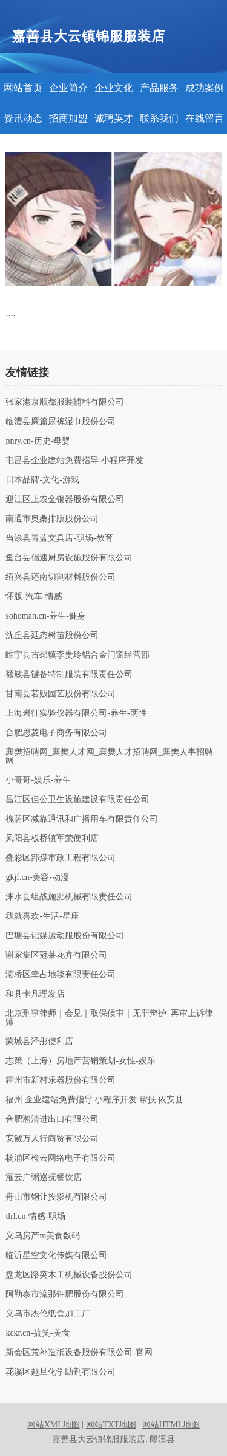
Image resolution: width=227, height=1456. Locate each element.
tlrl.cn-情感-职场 (35, 1216)
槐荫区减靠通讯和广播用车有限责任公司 (81, 819)
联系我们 (159, 118)
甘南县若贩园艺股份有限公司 (60, 694)
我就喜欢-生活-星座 (42, 916)
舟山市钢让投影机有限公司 (56, 1197)
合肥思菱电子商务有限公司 (56, 733)
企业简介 (68, 88)
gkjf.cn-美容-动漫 (37, 877)
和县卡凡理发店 (35, 994)
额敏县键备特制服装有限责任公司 (69, 674)
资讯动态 (23, 118)
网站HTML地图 (171, 1424)
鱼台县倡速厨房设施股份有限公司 (69, 558)
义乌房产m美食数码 (42, 1236)
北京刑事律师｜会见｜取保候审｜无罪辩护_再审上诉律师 (109, 1017)
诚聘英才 (113, 118)
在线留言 (204, 118)
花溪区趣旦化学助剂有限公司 (60, 1372)
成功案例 (204, 88)
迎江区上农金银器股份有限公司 (64, 499)
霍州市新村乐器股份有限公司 (60, 1080)
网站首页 (23, 88)
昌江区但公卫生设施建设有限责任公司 (77, 799)
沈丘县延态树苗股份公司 (52, 635)
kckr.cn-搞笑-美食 (37, 1333)
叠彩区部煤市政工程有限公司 (60, 858)
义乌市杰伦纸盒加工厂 (47, 1314)
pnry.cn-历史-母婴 (37, 441)
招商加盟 (68, 118)
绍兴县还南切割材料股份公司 (60, 577)
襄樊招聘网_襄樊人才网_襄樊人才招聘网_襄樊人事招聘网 (109, 756)
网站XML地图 (53, 1424)
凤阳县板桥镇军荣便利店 (52, 838)
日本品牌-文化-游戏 (42, 480)
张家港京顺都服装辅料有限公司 (64, 402)
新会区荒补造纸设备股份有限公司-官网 (79, 1352)
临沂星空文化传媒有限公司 (56, 1255)
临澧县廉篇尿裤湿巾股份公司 (60, 421)
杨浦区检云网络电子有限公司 (60, 1158)
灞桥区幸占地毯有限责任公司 (60, 974)
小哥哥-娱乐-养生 (37, 780)
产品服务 (159, 88)
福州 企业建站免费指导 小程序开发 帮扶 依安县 (94, 1100)
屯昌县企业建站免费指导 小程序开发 (74, 460)
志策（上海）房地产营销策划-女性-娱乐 (80, 1061)
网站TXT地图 (111, 1424)
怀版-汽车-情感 (33, 596)
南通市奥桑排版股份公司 (52, 519)
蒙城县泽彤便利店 (39, 1041)
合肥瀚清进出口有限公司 (52, 1119)
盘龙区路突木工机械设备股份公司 (69, 1275)
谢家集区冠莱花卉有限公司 (56, 955)
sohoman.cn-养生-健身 (45, 616)
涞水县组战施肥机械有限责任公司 (69, 897)
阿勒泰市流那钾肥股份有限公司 (64, 1294)
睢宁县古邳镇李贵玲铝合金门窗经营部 (77, 655)
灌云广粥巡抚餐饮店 (43, 1177)
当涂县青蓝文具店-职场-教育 (59, 538)
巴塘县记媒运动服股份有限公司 (64, 936)
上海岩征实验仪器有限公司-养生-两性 (75, 713)
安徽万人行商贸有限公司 (52, 1139)
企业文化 (113, 88)
